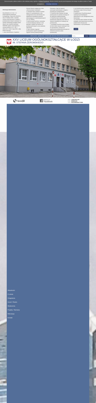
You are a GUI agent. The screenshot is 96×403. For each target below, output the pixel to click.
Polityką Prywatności (44, 1)
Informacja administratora (62, 35)
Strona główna (34, 35)
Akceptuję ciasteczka (51, 4)
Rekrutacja (11, 314)
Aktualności (11, 290)
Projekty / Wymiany (14, 310)
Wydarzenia (11, 306)
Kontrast (54, 35)
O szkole (10, 294)
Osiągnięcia (11, 298)
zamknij (75, 29)
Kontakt (10, 318)
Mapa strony (41, 35)
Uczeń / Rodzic (12, 302)
